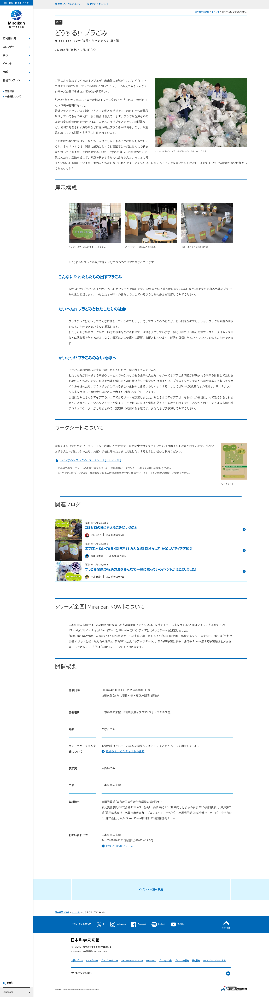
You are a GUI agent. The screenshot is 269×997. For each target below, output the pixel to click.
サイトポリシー (92, 961)
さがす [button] (10, 983)
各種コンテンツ (11, 80)
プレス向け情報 (165, 961)
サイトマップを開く (81, 973)
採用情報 (196, 961)
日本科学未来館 (202, 12)
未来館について (13, 96)
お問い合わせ (77, 961)
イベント (7, 63)
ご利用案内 (9, 38)
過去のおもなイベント (98, 4)
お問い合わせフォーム (119, 845)
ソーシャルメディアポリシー (132, 961)
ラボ (5, 72)
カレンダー (8, 47)
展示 (5, 55)
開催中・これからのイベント (68, 4)
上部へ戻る (226, 928)
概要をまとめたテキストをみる (125, 751)
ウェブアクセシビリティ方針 (214, 961)
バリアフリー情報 (182, 961)
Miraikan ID (151, 961)
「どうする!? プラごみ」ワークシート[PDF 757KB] (88, 460)
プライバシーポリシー (109, 961)
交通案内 (9, 91)
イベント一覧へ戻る (151, 889)
